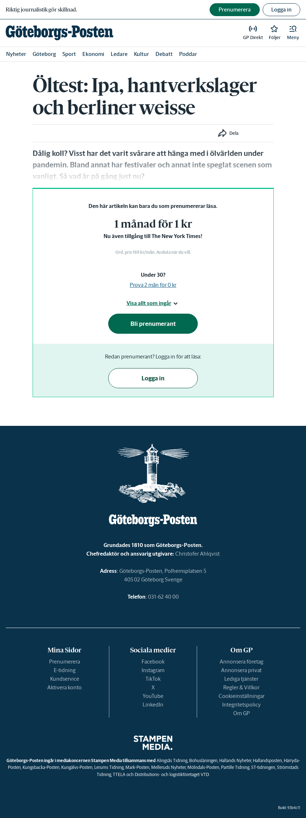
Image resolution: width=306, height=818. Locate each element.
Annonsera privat (241, 670)
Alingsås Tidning (172, 760)
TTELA (119, 774)
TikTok (153, 678)
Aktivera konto (64, 687)
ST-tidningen (263, 767)
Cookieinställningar (241, 696)
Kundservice (64, 678)
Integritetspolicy (241, 704)
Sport (69, 54)
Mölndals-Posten (203, 767)
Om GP (241, 713)
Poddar (188, 54)
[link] (59, 32)
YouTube (153, 696)
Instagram (153, 670)
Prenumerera (64, 661)
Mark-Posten (137, 767)
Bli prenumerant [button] (153, 324)
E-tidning (65, 670)
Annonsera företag (241, 661)
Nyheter (16, 54)
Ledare (119, 54)
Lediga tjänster (241, 678)
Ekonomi (93, 54)
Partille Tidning (235, 767)
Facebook (153, 661)
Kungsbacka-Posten (41, 767)
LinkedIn (153, 704)
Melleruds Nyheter (168, 767)
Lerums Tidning (109, 767)
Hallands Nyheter (235, 760)
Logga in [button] (281, 9)
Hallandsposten (267, 760)
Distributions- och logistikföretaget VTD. (172, 774)
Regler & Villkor (241, 687)
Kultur (141, 54)
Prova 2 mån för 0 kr (153, 284)
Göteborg (44, 54)
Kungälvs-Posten (76, 767)
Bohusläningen (203, 760)
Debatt (164, 54)
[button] (293, 33)
